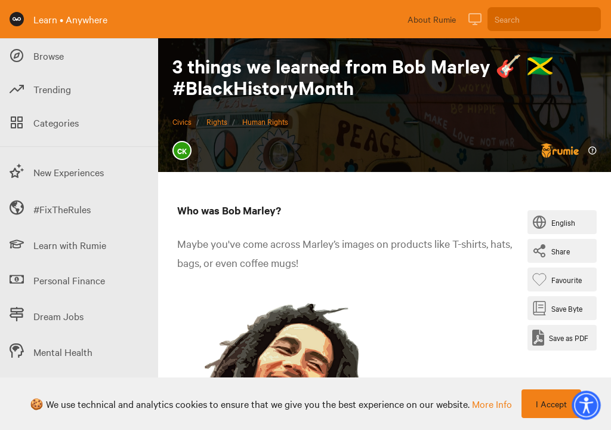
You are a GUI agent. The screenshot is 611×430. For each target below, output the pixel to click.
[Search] (544, 19)
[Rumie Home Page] (17, 19)
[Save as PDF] (560, 338)
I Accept (551, 404)
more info (492, 403)
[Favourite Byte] (559, 279)
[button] (586, 405)
